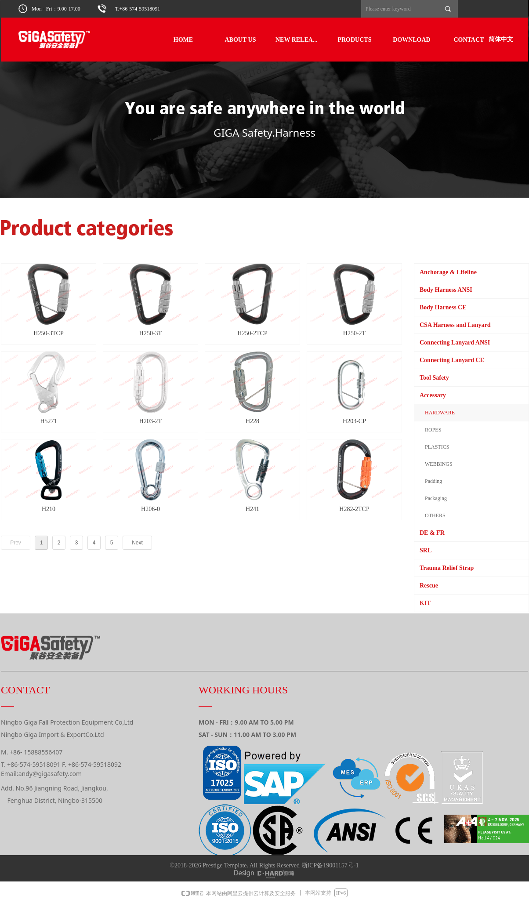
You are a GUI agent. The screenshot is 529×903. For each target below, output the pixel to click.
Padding (433, 481)
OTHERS (435, 515)
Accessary (433, 395)
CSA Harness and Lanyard (455, 325)
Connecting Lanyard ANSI (455, 342)
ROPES (433, 430)
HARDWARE (440, 413)
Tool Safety (434, 377)
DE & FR (432, 532)
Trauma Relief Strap (447, 568)
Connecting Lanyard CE (452, 360)
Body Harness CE (443, 307)
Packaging (436, 498)
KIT (425, 603)
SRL (425, 550)
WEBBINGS (439, 464)
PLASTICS (437, 447)
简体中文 (501, 39)
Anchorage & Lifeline (448, 272)
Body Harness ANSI (446, 289)
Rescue (429, 585)
